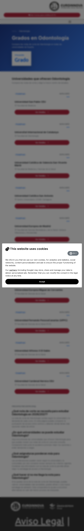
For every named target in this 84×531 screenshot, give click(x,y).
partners (13, 270)
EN (72, 253)
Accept (42, 282)
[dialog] (42, 265)
